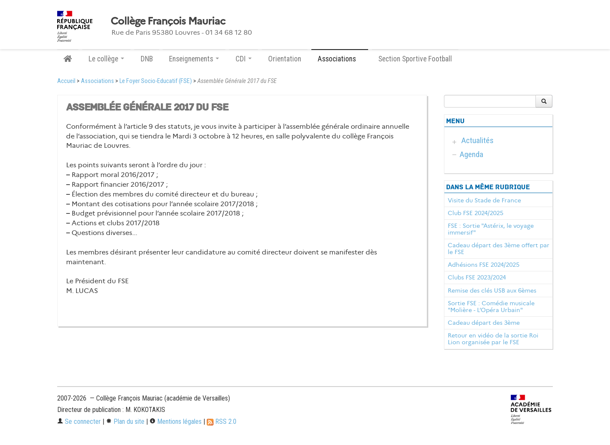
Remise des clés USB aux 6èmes (492, 290)
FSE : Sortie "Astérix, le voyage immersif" (491, 229)
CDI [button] (244, 59)
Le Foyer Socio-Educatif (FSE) (155, 81)
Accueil (66, 81)
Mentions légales (176, 421)
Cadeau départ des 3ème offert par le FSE (498, 248)
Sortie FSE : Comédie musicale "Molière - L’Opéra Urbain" (491, 306)
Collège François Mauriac (168, 21)
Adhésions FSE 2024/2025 (483, 264)
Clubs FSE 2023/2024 (477, 277)
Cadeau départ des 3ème (484, 322)
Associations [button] (340, 59)
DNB (147, 59)
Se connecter (79, 421)
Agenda (471, 154)
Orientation (284, 59)
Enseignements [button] (194, 59)
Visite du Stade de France (484, 200)
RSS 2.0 (221, 421)
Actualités (477, 140)
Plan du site (125, 421)
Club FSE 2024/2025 (475, 213)
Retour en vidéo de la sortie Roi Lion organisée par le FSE (493, 339)
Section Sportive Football (415, 59)
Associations (97, 81)
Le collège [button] (106, 59)
